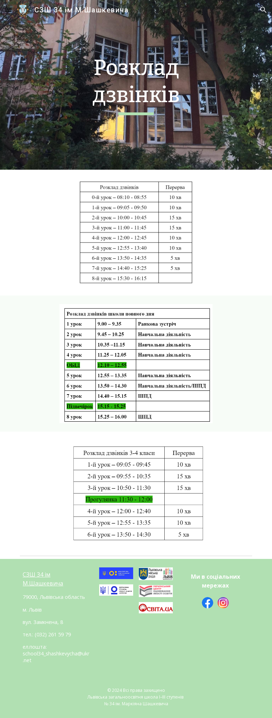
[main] (136, 85)
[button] (8, 9)
